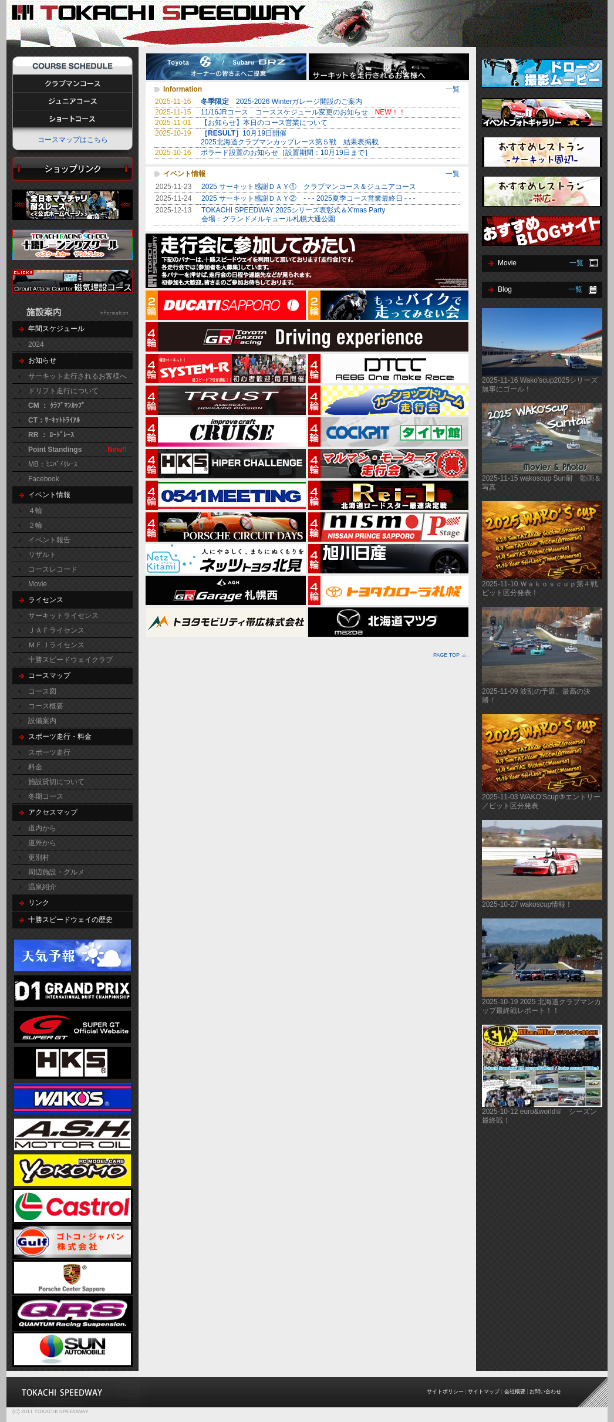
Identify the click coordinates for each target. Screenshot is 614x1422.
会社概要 (514, 1391)
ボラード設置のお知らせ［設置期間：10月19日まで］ (286, 152)
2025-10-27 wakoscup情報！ (527, 904)
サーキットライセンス (63, 616)
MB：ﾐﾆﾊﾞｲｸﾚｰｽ (52, 464)
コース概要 (45, 706)
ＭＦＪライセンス (56, 645)
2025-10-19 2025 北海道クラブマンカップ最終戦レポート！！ (541, 1006)
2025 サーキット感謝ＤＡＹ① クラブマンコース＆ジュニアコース (308, 187)
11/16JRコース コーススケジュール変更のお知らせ (303, 112)
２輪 (35, 525)
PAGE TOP (446, 655)
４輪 (35, 510)
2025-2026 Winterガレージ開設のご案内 (285, 101)
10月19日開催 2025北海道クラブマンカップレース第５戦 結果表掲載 (293, 137)
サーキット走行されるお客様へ (77, 376)
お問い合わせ (545, 1391)
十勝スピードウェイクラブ (70, 660)
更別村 (38, 857)
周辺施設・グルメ (56, 872)
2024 (36, 344)
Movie (37, 584)
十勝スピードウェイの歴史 (70, 920)
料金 (35, 767)
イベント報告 (49, 540)
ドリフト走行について (63, 391)
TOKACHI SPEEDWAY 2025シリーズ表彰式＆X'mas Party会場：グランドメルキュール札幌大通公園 (293, 214)
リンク (38, 903)
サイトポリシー (445, 1391)
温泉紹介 (42, 887)
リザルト (42, 554)
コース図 (42, 691)
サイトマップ (484, 1391)
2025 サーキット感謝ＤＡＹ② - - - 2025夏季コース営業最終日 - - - (308, 198)
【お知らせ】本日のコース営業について (264, 123)
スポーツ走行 (49, 752)
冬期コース (45, 796)
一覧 (453, 89)
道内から (42, 828)
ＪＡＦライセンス (56, 630)
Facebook (43, 479)
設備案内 (42, 721)
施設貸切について (56, 782)
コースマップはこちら (73, 140)
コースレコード (52, 569)
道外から (42, 843)
